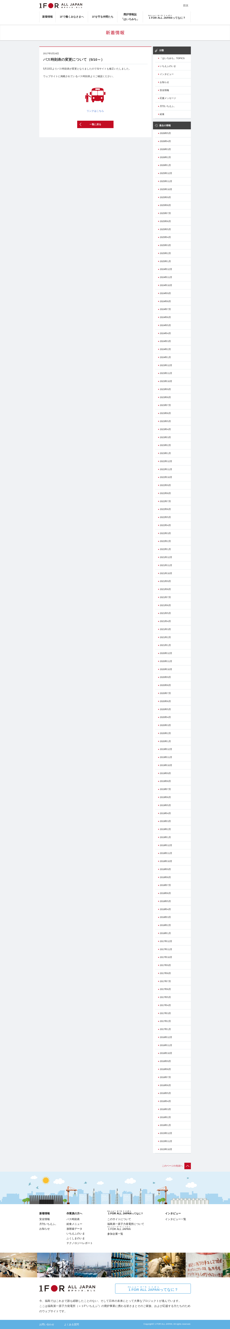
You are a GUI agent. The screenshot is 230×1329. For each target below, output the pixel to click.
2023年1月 (165, 453)
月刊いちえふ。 (168, 106)
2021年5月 (165, 613)
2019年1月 (165, 837)
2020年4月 (165, 717)
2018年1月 (165, 933)
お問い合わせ (46, 1324)
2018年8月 (165, 877)
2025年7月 (165, 213)
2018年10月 (166, 861)
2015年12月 (166, 1133)
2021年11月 (166, 565)
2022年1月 (165, 549)
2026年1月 (165, 165)
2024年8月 (165, 301)
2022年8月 (165, 493)
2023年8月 (165, 397)
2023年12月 (166, 365)
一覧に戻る (95, 124)
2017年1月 (165, 1029)
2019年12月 (166, 749)
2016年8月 (165, 1069)
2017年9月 (165, 965)
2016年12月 (166, 1037)
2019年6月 (165, 797)
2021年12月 (166, 557)
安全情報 (164, 90)
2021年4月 (165, 621)
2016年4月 (165, 1101)
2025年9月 (165, 197)
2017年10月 (166, 957)
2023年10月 (166, 381)
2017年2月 (165, 1021)
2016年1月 (165, 1125)
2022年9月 (165, 485)
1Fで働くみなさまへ (72, 16)
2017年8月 (165, 973)
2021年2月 (165, 637)
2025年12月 (166, 173)
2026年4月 (165, 141)
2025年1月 (165, 261)
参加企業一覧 (115, 1233)
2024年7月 (165, 309)
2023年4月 (165, 429)
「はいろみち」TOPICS (172, 58)
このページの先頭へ (176, 1166)
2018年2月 (165, 925)
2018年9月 (165, 869)
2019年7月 (165, 789)
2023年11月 (166, 373)
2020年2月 (165, 733)
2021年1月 (165, 645)
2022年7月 (165, 501)
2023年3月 (165, 437)
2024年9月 (165, 293)
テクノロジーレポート (80, 1243)
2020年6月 (165, 701)
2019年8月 (165, 781)
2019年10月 (166, 765)
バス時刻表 (73, 1219)
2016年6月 (165, 1085)
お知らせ (164, 82)
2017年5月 (165, 997)
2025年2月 (165, 253)
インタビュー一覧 (175, 1219)
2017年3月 (165, 1013)
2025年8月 (165, 205)
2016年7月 (165, 1077)
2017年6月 (165, 989)
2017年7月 (165, 981)
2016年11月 (166, 1045)
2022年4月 (165, 525)
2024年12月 (166, 269)
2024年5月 (165, 325)
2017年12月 (166, 941)
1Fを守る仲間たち (102, 16)
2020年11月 (166, 661)
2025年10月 (166, 189)
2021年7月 (165, 597)
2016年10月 (166, 1053)
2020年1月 (165, 741)
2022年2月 (165, 541)
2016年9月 (165, 1061)
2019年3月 (165, 821)
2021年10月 (166, 573)
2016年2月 (165, 1117)
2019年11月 (166, 757)
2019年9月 (165, 773)
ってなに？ (153, 1289)
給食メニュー (74, 1223)
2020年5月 (165, 709)
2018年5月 (165, 901)
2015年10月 (166, 1149)
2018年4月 (165, 909)
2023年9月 (165, 389)
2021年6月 (165, 605)
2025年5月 (165, 229)
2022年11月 (166, 469)
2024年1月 (165, 357)
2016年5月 (165, 1093)
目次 (185, 5)
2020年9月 (165, 677)
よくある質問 (71, 1324)
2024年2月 (165, 349)
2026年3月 (165, 149)
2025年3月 (165, 245)
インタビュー (167, 74)
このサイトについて (119, 1219)
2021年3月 (165, 629)
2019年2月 (165, 829)
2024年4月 (165, 333)
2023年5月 (165, 421)
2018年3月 (165, 917)
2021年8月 (165, 589)
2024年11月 (166, 277)
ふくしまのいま (76, 1238)
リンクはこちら (95, 97)
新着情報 (47, 16)
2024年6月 (165, 317)
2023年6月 (165, 413)
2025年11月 (166, 181)
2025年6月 (165, 221)
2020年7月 (165, 693)
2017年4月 (165, 1005)
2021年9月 (165, 581)
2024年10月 (166, 285)
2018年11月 (166, 853)
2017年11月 (166, 949)
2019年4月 (165, 813)
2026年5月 (165, 133)
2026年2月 (165, 157)
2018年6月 (165, 893)
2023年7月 (165, 405)
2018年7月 (165, 885)
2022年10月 (166, 477)
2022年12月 (166, 461)
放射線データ (74, 1228)
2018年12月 (166, 845)
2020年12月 (166, 653)
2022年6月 (165, 509)
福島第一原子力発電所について (125, 1223)
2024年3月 (165, 341)
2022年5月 (165, 517)
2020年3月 (165, 725)
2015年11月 (166, 1141)
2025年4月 (165, 237)
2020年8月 (165, 685)
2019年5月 (165, 805)
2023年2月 (165, 445)
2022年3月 (165, 533)
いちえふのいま (168, 66)
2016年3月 (165, 1109)
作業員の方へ (74, 1213)
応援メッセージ (168, 98)
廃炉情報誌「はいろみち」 (130, 17)
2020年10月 (166, 669)
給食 (162, 114)
